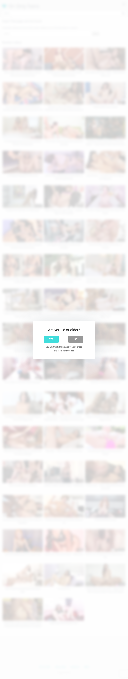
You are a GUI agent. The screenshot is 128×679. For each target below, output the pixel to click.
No (75, 339)
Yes (51, 339)
